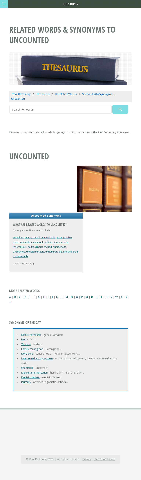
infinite (49, 242)
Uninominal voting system (37, 358)
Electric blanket (30, 377)
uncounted (19, 251)
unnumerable (20, 256)
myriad (48, 246)
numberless (59, 246)
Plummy (26, 382)
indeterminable (21, 242)
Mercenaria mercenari (34, 372)
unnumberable (53, 251)
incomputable (64, 237)
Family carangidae (32, 349)
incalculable (48, 237)
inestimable (37, 242)
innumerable (61, 242)
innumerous (20, 246)
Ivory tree (27, 353)
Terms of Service (104, 459)
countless (18, 237)
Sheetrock (27, 367)
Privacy (87, 459)
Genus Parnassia (31, 335)
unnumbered (70, 251)
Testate (26, 344)
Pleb (23, 339)
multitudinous (35, 246)
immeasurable (33, 237)
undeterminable (35, 251)
